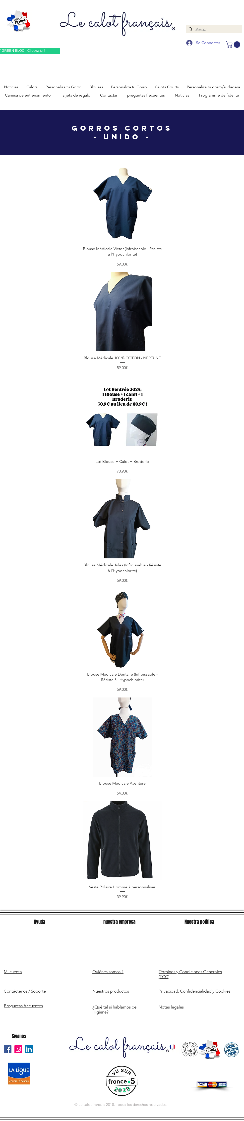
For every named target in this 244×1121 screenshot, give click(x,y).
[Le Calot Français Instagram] (18, 1049)
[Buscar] (213, 29)
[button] (234, 44)
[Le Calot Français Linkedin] (29, 1049)
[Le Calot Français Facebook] (7, 1049)
